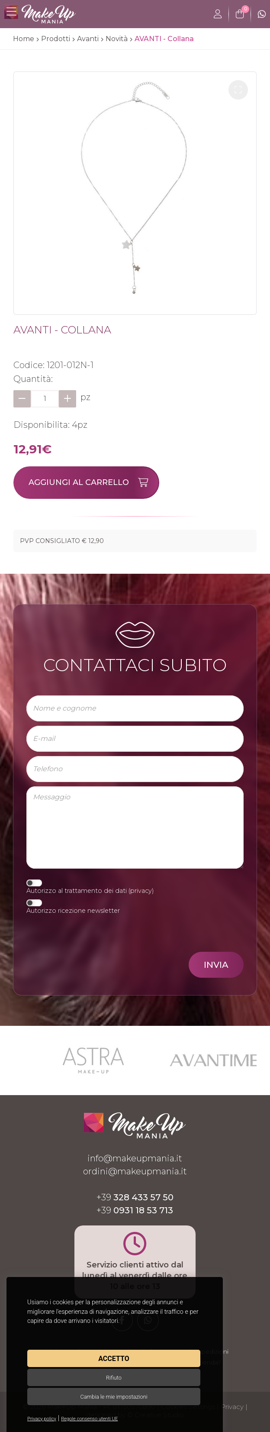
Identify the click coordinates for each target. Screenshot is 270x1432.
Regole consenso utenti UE (89, 1419)
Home (23, 39)
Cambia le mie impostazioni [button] (113, 1396)
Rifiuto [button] (114, 1377)
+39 (135, 1197)
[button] (238, 90)
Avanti (88, 39)
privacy (141, 891)
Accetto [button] (113, 1358)
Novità (117, 39)
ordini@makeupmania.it (135, 1171)
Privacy (232, 1407)
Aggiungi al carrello (93, 482)
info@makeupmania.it (134, 1158)
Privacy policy (41, 1419)
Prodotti (55, 39)
